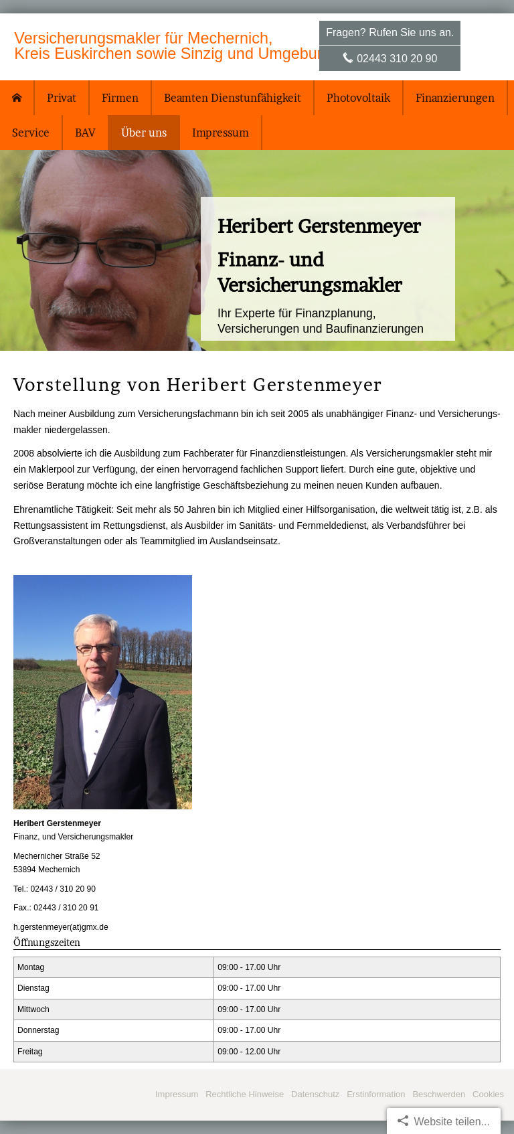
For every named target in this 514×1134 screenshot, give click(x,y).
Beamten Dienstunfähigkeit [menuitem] (232, 97)
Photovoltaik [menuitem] (358, 97)
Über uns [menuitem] (144, 132)
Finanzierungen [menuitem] (455, 97)
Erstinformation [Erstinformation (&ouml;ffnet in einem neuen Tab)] (376, 1094)
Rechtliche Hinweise (244, 1094)
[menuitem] (17, 97)
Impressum (176, 1094)
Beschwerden (438, 1094)
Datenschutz (315, 1094)
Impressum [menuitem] (220, 132)
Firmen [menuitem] (120, 97)
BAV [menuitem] (85, 132)
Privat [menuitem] (61, 97)
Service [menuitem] (31, 132)
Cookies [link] (488, 1094)
